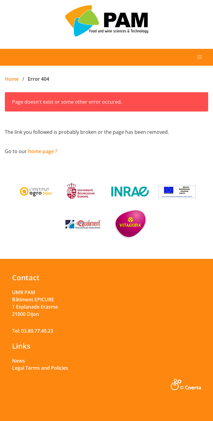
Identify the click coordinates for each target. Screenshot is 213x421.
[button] (199, 57)
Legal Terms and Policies (40, 368)
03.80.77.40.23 (37, 331)
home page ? (42, 151)
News (18, 360)
